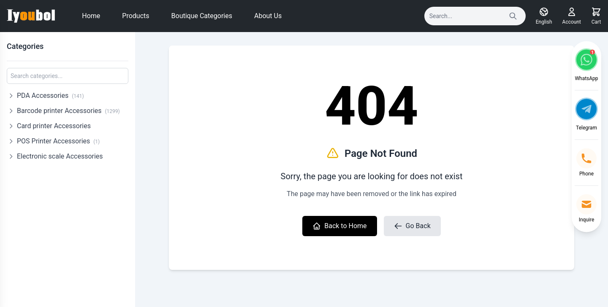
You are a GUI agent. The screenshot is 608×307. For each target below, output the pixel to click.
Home (91, 16)
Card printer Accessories (54, 126)
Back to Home (339, 226)
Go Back (412, 226)
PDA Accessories (50, 96)
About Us (268, 16)
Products (135, 16)
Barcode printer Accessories (68, 111)
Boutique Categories (201, 16)
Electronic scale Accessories (60, 156)
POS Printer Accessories (58, 141)
